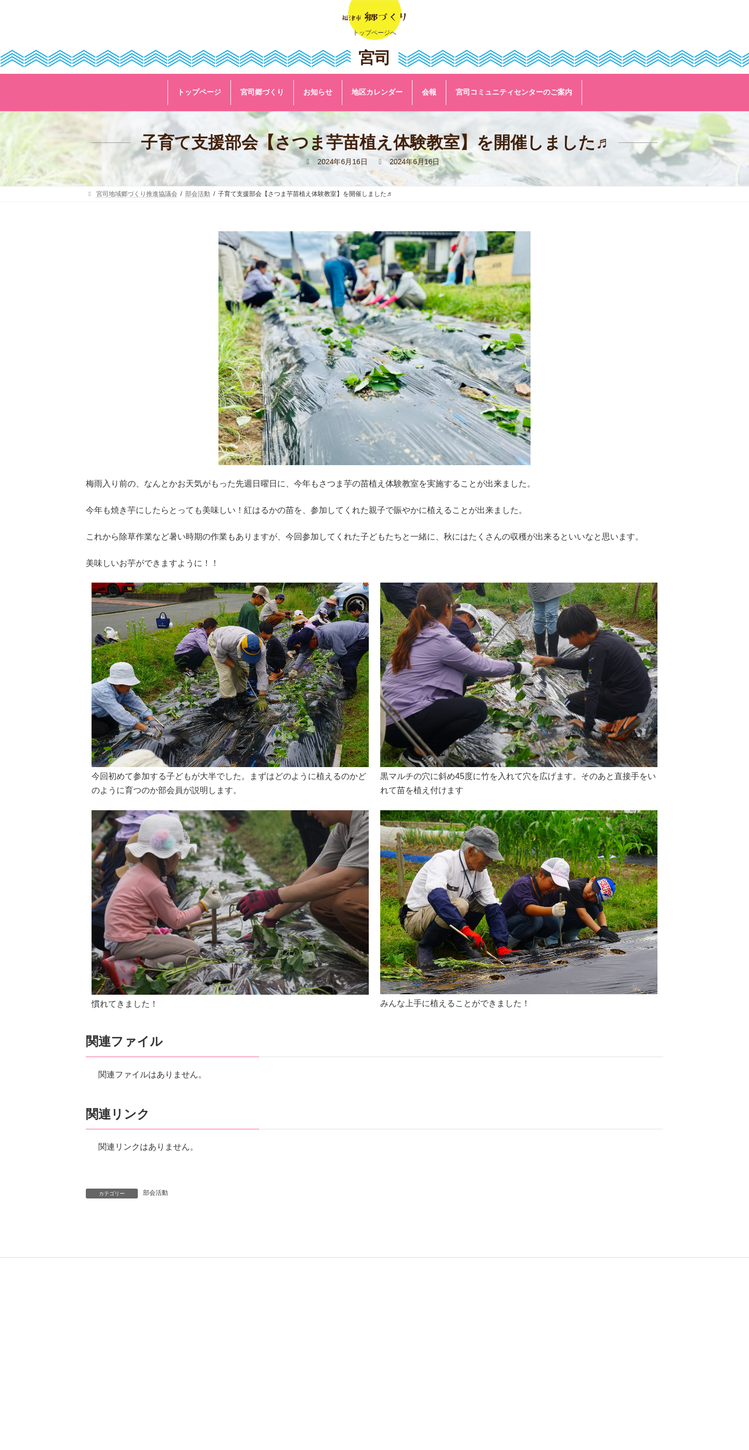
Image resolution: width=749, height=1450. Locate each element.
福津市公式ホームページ (327, 1293)
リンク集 (305, 1307)
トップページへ (374, 32)
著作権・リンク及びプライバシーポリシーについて (364, 1321)
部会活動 (155, 1192)
